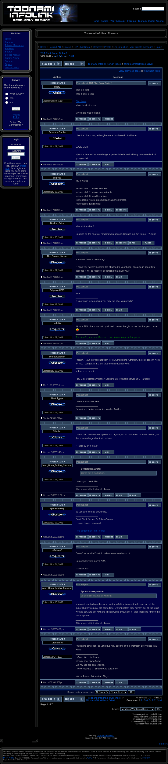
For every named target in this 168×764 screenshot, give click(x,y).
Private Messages (14, 45)
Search (8, 51)
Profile (107, 47)
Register (97, 47)
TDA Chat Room (82, 47)
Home (96, 21)
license (146, 757)
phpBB (97, 738)
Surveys (9, 61)
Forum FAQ (55, 47)
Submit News (12, 58)
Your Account (117, 21)
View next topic (151, 71)
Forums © (163, 743)
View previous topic (129, 71)
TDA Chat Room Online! (53, 53)
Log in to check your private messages (134, 47)
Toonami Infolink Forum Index (104, 64)
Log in (159, 47)
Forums (131, 21)
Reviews (9, 48)
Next (71, 56)
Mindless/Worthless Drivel (138, 64)
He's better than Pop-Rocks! (90, 530)
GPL (89, 757)
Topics (104, 21)
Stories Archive (13, 55)
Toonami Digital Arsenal (151, 21)
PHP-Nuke (8, 757)
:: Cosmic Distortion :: (105, 735)
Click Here (81, 101)
